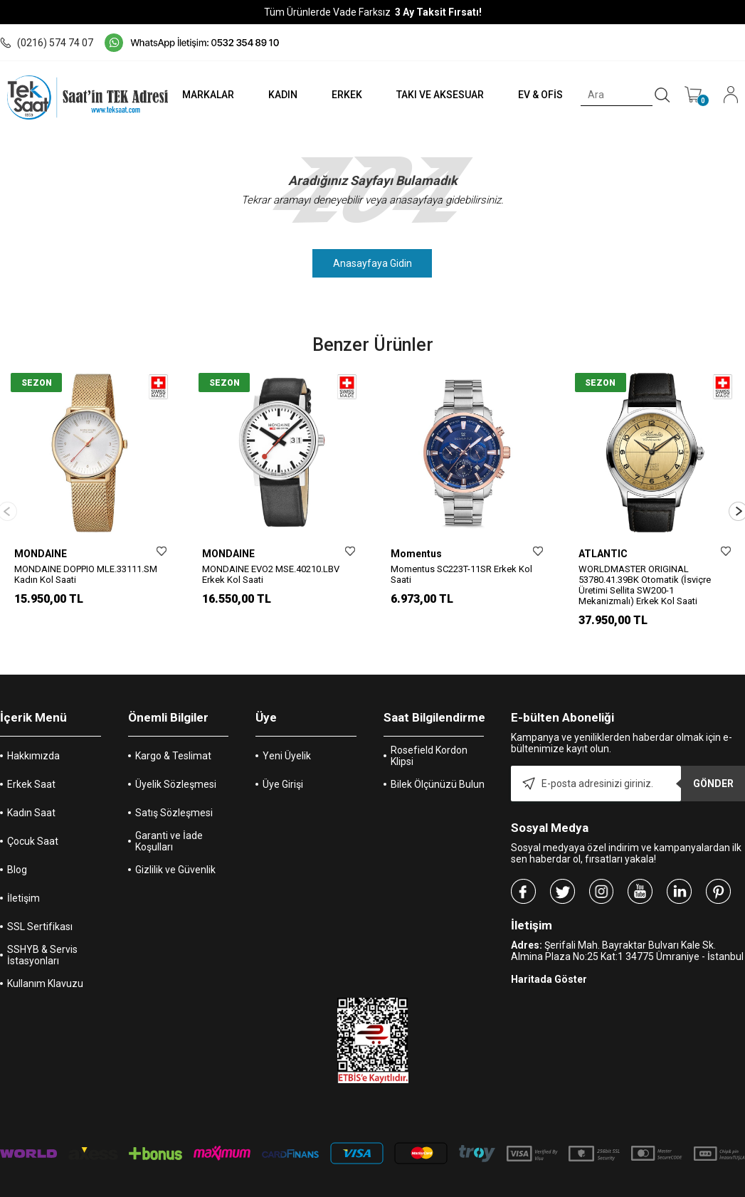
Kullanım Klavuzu (45, 971)
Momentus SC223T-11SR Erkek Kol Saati (461, 574)
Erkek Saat (31, 772)
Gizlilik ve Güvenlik (175, 857)
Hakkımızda (33, 743)
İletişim (23, 886)
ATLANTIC (603, 553)
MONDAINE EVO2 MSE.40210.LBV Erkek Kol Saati (270, 574)
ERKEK (344, 94)
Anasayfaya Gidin (372, 263)
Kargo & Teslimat (173, 743)
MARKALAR (205, 94)
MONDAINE (40, 553)
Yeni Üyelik (287, 743)
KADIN (280, 94)
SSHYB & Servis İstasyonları (42, 943)
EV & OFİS (539, 94)
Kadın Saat (31, 800)
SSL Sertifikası (40, 914)
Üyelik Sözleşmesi (175, 772)
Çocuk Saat (32, 829)
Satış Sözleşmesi (174, 800)
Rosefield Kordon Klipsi (429, 743)
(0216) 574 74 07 (46, 42)
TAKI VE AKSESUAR (438, 94)
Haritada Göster (549, 967)
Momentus (416, 553)
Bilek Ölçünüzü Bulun (438, 772)
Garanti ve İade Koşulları (169, 829)
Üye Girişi (283, 772)
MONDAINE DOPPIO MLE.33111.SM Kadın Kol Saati (85, 574)
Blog (17, 857)
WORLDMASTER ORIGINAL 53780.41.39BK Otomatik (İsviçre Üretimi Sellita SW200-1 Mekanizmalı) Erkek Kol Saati (644, 585)
